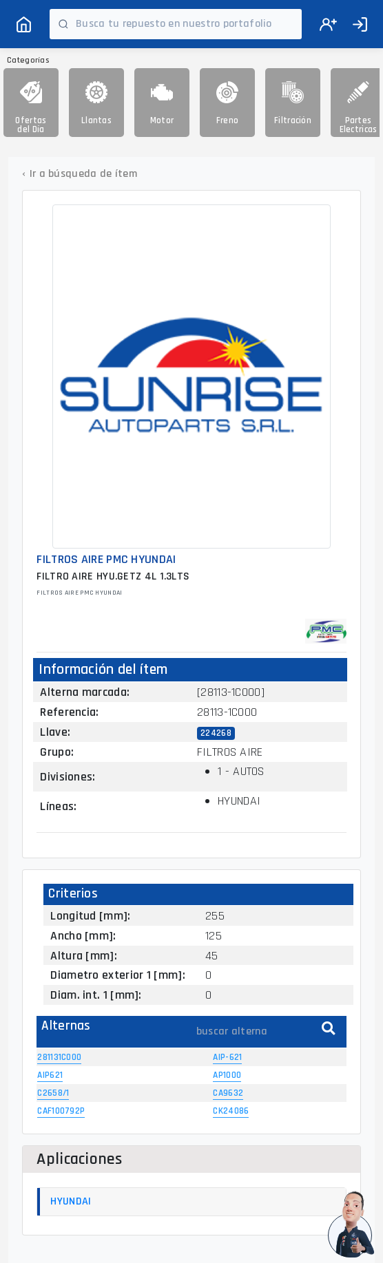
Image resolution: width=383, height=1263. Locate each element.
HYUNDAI (70, 1201)
